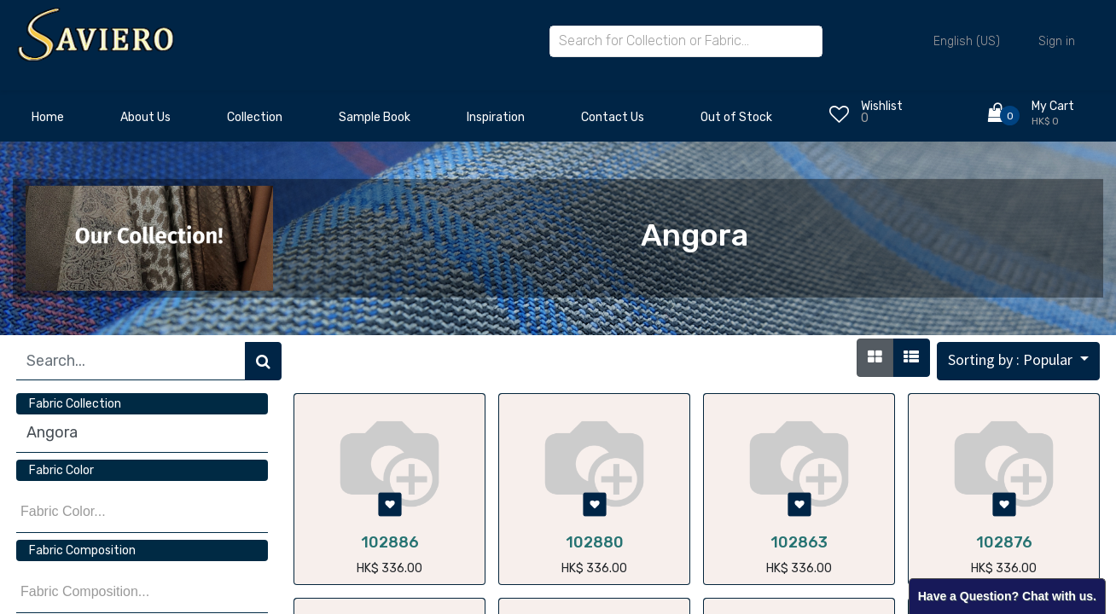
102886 (390, 542)
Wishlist (882, 106)
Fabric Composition (82, 550)
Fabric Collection (75, 404)
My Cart (1053, 106)
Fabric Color (61, 470)
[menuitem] (48, 122)
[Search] (263, 361)
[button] (1018, 361)
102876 (1004, 542)
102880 (595, 542)
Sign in (1056, 41)
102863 (799, 542)
